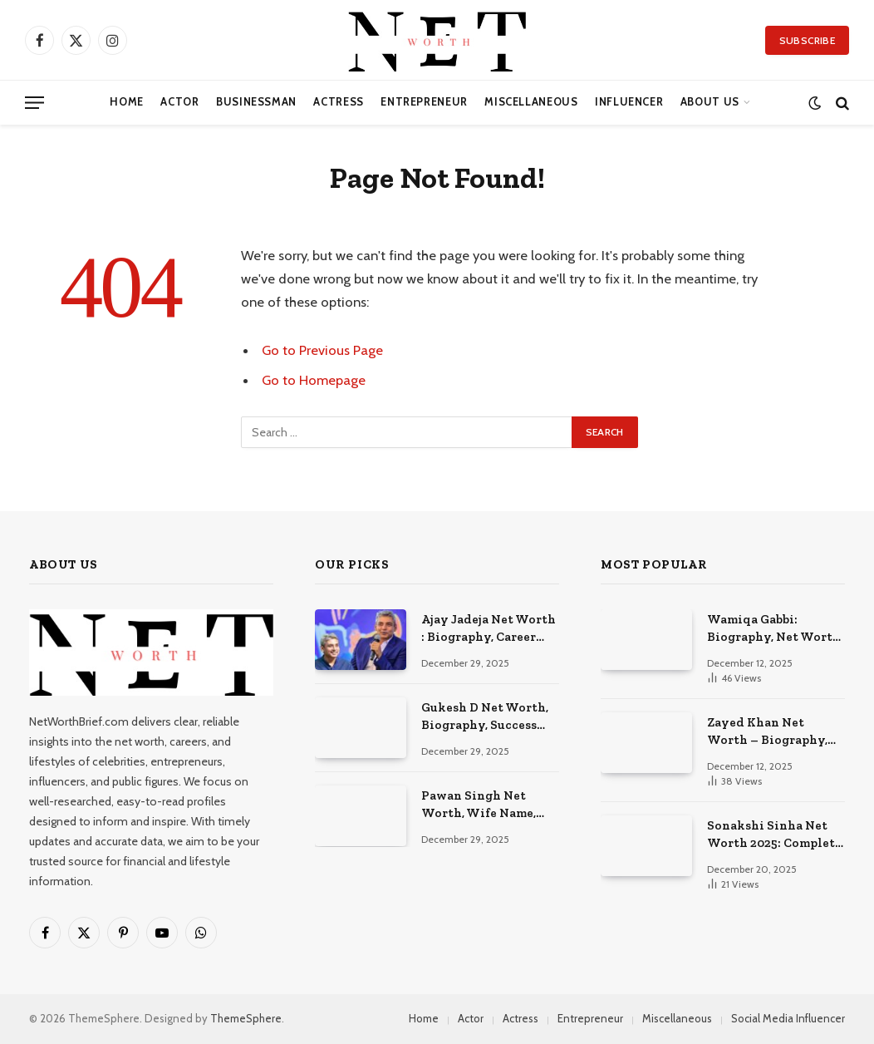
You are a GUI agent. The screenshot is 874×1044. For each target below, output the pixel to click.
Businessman (256, 102)
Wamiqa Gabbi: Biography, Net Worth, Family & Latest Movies (775, 629)
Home (127, 102)
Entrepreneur (424, 102)
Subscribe (807, 40)
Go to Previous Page (322, 350)
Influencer (629, 102)
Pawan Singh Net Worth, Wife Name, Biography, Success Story (479, 805)
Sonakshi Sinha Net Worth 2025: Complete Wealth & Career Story (776, 835)
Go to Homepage (314, 380)
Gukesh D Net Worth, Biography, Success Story (484, 717)
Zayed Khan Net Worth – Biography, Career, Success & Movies (767, 732)
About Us (709, 102)
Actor (179, 102)
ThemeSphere (246, 1018)
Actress (338, 102)
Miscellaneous (530, 102)
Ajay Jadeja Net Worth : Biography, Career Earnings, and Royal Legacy (488, 629)
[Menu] (34, 102)
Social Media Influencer (788, 1018)
